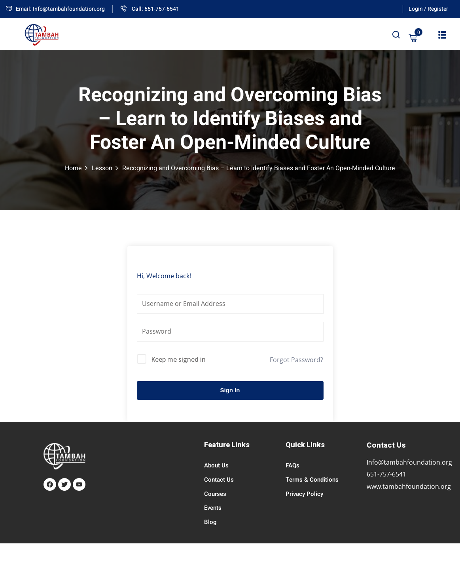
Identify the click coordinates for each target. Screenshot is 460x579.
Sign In (230, 390)
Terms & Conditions (312, 479)
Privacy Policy (304, 494)
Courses (215, 494)
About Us (216, 465)
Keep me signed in (178, 359)
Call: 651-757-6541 (150, 9)
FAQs (292, 465)
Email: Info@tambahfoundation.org (55, 9)
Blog (210, 522)
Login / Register (428, 9)
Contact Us (219, 479)
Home (73, 168)
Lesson (102, 168)
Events (212, 507)
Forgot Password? (296, 359)
